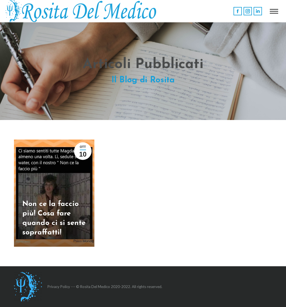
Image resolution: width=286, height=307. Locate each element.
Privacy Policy (58, 286)
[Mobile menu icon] (274, 11)
